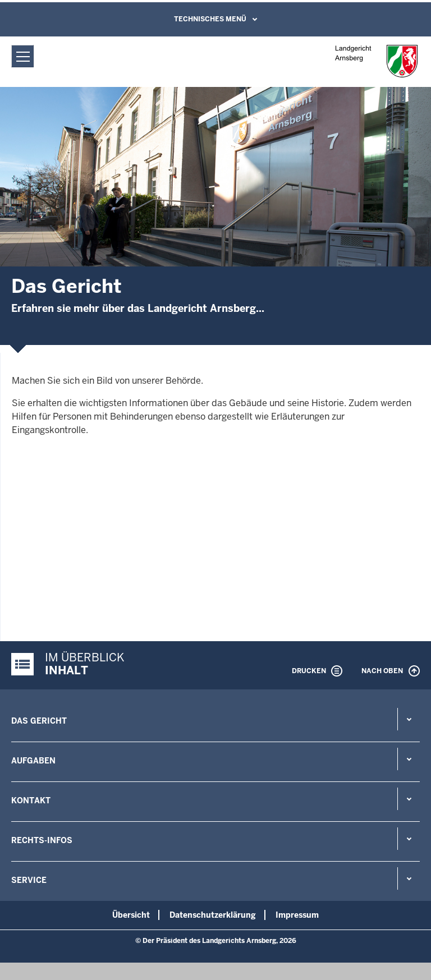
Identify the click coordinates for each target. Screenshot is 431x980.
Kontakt (31, 800)
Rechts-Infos (41, 840)
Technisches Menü (210, 19)
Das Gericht (39, 721)
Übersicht (131, 915)
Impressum (297, 915)
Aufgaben (33, 761)
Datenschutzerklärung (212, 915)
